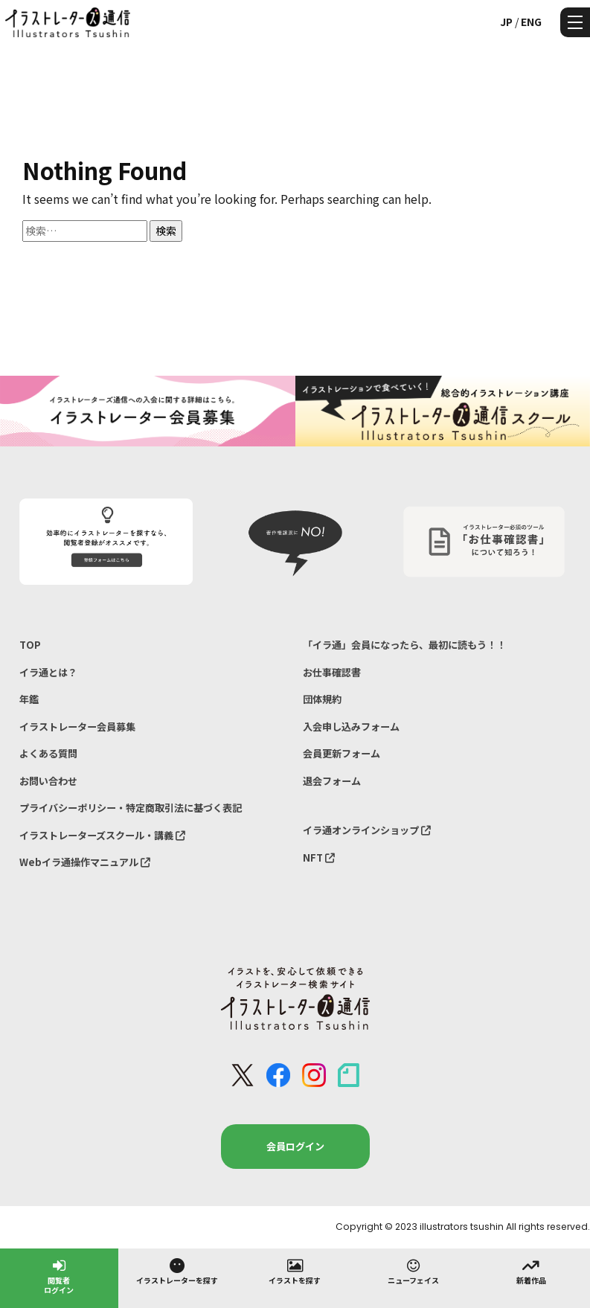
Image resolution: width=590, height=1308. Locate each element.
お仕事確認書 (332, 672)
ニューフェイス (413, 1271)
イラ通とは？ (48, 672)
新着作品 (531, 1271)
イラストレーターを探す (177, 1271)
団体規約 (322, 699)
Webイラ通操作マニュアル (84, 862)
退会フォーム (332, 781)
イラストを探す (295, 1271)
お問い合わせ (48, 781)
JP (506, 21)
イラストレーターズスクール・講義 (102, 835)
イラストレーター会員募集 (77, 726)
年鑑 (29, 699)
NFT (319, 857)
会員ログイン (295, 1146)
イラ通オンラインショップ (367, 830)
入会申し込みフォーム (351, 726)
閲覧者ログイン (59, 1275)
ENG (531, 21)
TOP (30, 645)
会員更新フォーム (341, 753)
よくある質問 (48, 753)
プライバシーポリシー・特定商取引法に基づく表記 (130, 808)
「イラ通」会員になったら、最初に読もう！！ (404, 645)
